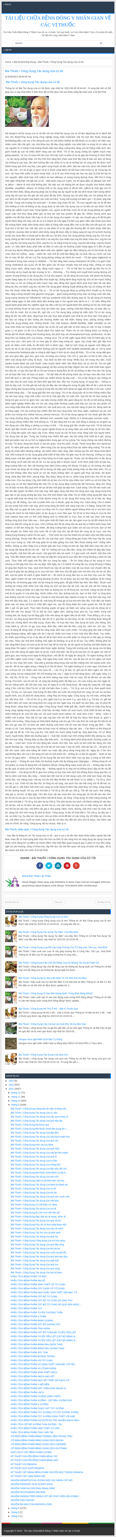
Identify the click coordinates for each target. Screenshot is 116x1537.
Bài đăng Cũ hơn (104, 902)
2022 (11, 1084)
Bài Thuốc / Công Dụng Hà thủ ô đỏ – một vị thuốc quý (48, 1008)
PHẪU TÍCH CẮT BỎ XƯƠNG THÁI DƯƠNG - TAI (36, 1424)
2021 (11, 1088)
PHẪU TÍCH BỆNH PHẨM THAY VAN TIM (32, 1432)
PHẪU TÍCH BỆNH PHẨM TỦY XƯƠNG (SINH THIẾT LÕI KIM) (43, 1416)
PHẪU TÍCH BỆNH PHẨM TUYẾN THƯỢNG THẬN (37, 1312)
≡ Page (7, 4)
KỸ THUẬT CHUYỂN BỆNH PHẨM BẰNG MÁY (35, 1460)
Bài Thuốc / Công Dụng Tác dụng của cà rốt (33, 1208)
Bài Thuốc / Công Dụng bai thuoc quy (30, 1124)
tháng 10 (16, 1100)
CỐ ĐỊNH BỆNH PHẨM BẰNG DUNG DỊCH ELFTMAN (39, 1448)
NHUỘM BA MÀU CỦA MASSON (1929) (31, 1504)
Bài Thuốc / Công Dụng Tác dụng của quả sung (35, 1268)
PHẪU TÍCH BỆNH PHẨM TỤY (26, 1308)
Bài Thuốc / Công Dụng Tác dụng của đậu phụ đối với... (39, 1168)
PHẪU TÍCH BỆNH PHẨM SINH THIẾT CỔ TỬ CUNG (38, 1284)
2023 (11, 1080)
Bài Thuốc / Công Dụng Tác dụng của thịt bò (34, 1192)
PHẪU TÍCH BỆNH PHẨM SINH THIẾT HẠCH (34, 1372)
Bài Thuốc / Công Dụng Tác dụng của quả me (34, 1236)
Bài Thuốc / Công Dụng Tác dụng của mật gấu (35, 1200)
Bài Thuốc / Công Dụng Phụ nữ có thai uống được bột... (39, 1224)
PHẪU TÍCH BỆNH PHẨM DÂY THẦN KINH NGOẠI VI (38, 1388)
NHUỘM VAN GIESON (22, 1500)
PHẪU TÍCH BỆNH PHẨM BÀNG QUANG (32, 1320)
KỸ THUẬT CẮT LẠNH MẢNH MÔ (28, 1476)
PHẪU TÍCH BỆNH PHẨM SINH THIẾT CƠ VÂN (35, 1428)
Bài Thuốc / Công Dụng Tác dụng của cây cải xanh (37, 1228)
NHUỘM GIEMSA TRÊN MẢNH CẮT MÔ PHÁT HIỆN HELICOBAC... (46, 1496)
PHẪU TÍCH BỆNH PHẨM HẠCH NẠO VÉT (33, 1376)
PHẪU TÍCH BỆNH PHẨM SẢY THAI (29, 1352)
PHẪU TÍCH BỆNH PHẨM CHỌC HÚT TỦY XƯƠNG (37, 1408)
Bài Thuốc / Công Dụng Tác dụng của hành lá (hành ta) (39, 1184)
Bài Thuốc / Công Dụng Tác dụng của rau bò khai (36, 1272)
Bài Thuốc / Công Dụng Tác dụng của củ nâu (34, 1112)
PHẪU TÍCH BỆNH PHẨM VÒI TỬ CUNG (32, 1360)
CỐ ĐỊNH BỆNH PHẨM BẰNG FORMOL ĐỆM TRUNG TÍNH (41, 1436)
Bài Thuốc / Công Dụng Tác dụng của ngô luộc (35, 1260)
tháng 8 (15, 1508)
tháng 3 (15, 1516)
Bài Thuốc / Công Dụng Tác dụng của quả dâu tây (36, 1120)
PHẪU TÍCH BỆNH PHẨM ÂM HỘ (28, 1280)
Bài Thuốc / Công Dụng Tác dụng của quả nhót (35, 1148)
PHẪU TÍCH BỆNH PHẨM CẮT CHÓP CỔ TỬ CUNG (38, 1288)
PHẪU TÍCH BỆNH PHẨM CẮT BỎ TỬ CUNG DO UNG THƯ (41, 1300)
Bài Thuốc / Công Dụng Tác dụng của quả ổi (34, 1156)
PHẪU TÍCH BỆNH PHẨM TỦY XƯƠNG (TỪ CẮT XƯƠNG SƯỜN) (44, 1412)
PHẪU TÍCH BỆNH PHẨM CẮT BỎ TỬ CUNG (34, 1296)
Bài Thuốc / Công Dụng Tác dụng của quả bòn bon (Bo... (40, 1256)
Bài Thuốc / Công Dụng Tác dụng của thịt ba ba (35, 1248)
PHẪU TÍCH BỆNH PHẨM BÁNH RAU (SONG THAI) (37, 1348)
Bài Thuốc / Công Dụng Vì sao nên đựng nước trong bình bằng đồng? (56, 993)
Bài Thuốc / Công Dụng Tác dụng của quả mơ (34, 1264)
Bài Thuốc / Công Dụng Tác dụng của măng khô (35, 1164)
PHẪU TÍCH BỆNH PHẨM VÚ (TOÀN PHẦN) (33, 1368)
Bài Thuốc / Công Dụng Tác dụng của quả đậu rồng (37, 1244)
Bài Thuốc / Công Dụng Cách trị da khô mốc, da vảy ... (39, 1180)
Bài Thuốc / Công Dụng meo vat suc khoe (32, 1144)
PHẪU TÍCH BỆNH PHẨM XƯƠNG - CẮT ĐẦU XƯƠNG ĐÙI (41, 1400)
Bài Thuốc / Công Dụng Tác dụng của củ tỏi (33, 1188)
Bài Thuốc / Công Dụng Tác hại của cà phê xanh (36, 1232)
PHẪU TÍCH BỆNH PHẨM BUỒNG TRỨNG (33, 1356)
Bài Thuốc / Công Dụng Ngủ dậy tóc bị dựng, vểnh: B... (39, 1216)
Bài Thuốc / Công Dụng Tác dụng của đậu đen (35, 1132)
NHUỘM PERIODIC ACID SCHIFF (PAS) (32, 1484)
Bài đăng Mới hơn (12, 902)
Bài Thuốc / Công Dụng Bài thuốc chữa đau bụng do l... (39, 1128)
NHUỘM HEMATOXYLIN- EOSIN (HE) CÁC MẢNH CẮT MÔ (41, 1480)
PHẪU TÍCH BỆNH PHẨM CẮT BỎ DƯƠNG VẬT (36, 1324)
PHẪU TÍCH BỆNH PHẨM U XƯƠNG (30, 1404)
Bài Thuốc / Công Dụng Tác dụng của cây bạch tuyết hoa (40, 1136)
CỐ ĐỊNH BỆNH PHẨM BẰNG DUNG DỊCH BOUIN (37, 1440)
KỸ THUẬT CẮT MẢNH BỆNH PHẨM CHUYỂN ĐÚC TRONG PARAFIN (47, 1472)
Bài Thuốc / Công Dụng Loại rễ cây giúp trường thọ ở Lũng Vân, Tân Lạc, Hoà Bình (63, 947)
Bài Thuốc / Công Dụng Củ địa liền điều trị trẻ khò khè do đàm (53, 978)
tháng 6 (15, 1512)
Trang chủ (58, 902)
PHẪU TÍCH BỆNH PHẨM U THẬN (28, 1316)
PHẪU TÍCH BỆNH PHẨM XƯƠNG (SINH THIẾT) (36, 1396)
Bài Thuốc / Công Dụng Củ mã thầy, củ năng (34, 1204)
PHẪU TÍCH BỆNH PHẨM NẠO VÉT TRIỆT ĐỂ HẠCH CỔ (40, 1380)
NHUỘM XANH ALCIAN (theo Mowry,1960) (33, 1488)
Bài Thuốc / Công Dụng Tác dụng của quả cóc (43, 1054)
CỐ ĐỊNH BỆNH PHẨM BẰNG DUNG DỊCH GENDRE (38, 1444)
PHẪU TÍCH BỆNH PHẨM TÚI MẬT (29, 1276)
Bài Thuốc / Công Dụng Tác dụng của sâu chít (34, 1176)
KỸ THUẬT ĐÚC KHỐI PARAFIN (27, 1468)
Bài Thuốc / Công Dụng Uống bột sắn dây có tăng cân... (39, 1108)
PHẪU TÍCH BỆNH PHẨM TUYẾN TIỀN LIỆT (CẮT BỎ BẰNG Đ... (44, 1336)
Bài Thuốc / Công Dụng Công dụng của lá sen (43, 916)
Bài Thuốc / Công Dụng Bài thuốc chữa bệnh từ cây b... (39, 1172)
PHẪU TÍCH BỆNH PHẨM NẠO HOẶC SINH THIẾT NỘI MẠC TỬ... (45, 1292)
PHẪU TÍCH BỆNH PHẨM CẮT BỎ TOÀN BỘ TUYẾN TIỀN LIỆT (43, 1332)
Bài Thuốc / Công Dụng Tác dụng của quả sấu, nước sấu (40, 1196)
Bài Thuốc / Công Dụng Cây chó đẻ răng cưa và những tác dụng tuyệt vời (59, 962)
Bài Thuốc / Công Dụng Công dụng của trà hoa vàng (38, 1240)
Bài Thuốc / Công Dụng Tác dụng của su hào (34, 1160)
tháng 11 (16, 1096)
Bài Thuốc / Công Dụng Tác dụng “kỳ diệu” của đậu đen (48, 932)
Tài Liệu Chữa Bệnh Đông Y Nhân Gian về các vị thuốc (52, 1530)
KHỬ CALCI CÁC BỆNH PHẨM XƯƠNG (31, 1452)
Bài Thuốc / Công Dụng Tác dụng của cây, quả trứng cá (39, 1116)
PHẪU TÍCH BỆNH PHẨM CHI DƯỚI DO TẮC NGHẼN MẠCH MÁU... (46, 1420)
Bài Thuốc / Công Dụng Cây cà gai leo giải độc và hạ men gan (52, 1024)
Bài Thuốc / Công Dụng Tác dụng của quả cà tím (36, 1220)
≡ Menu (7, 50)
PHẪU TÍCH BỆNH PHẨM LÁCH (27, 1392)
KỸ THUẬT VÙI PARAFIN (24, 1464)
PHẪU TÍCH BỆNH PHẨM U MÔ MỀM (30, 1384)
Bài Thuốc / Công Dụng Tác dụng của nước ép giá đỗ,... (39, 1252)
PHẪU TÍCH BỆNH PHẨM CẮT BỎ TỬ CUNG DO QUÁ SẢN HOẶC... (46, 1304)
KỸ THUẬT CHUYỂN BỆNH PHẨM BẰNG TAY (34, 1456)
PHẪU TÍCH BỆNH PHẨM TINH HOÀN (30, 1328)
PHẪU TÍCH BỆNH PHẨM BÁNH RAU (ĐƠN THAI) (37, 1344)
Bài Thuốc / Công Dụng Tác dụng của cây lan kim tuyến (39, 1152)
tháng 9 (15, 1104)
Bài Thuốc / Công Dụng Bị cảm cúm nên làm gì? (35, 1212)
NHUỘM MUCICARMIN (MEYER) (28, 1492)
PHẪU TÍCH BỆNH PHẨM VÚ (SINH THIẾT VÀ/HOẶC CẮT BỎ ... (44, 1364)
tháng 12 (16, 1092)
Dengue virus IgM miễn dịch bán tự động (40, 1039)
